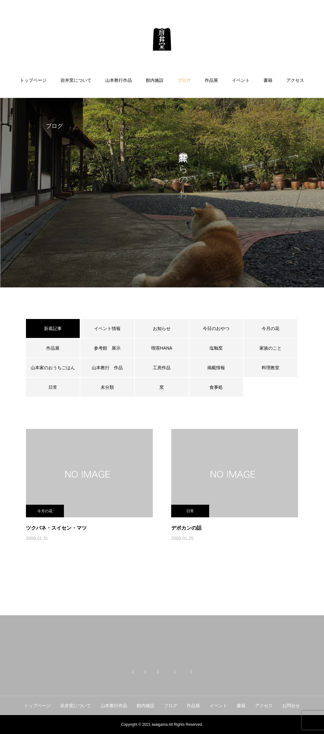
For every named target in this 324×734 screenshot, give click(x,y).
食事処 (216, 387)
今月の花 (270, 328)
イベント (241, 80)
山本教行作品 (118, 80)
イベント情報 (107, 328)
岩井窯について (75, 80)
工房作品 (162, 367)
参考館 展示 (107, 348)
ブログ (184, 80)
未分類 (107, 387)
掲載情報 (216, 367)
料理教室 (270, 367)
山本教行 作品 (107, 367)
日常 (52, 387)
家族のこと (270, 348)
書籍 (268, 80)
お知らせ (162, 328)
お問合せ (162, 107)
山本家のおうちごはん (53, 367)
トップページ (33, 80)
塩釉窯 (218, 348)
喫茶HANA (161, 348)
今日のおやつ (216, 328)
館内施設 (155, 80)
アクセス (295, 80)
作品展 (211, 80)
